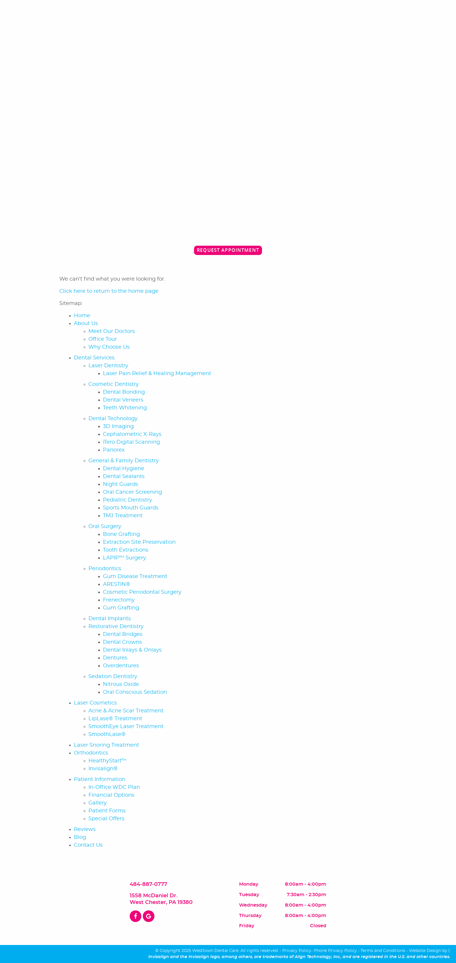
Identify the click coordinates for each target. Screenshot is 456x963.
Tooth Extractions (125, 550)
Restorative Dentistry (116, 626)
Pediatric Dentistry (127, 500)
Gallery (97, 803)
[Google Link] (149, 916)
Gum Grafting (121, 608)
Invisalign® (103, 768)
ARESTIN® (116, 584)
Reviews (85, 829)
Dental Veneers (123, 400)
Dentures (115, 658)
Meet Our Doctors (111, 331)
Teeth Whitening (125, 408)
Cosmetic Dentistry (113, 384)
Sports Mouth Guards (130, 508)
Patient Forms (107, 811)
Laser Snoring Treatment (106, 745)
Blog (80, 837)
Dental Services (94, 358)
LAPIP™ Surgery (124, 558)
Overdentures (121, 665)
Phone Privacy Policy (335, 951)
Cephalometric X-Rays (132, 434)
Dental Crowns (122, 642)
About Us (86, 323)
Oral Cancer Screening (132, 492)
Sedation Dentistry (112, 676)
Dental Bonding (124, 392)
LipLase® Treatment (115, 718)
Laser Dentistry (108, 365)
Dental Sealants (124, 476)
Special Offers (106, 818)
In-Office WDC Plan (114, 787)
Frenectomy (119, 600)
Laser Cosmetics (95, 703)
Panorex (114, 450)
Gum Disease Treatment (135, 576)
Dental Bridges (122, 634)
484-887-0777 (148, 884)
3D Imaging (118, 426)
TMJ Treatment (122, 515)
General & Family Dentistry (123, 460)
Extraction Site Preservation (139, 542)
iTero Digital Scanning (131, 442)
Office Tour (102, 339)
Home (82, 315)
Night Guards (120, 484)
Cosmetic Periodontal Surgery (142, 592)
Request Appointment (228, 250)
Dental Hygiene (123, 468)
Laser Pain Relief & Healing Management (157, 373)
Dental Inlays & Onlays (132, 650)
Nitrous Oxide (121, 684)
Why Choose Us (109, 347)
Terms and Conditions (383, 951)
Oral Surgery (104, 526)
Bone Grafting (121, 534)
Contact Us (88, 845)
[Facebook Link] (135, 916)
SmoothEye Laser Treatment (125, 726)
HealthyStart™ (107, 761)
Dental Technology (113, 418)
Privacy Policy (296, 951)
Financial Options (111, 795)
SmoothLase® (107, 734)
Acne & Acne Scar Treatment (125, 711)
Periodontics (104, 568)
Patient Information (99, 779)
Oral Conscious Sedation (135, 692)
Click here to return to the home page (108, 291)
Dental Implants (109, 618)
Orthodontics (91, 753)
